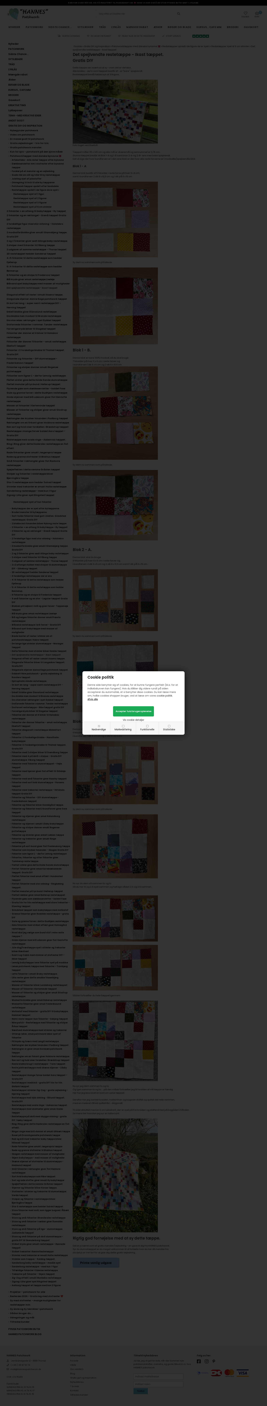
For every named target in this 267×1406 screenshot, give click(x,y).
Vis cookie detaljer (133, 720)
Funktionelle (147, 729)
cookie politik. (165, 695)
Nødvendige (99, 729)
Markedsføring (123, 729)
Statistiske (169, 729)
